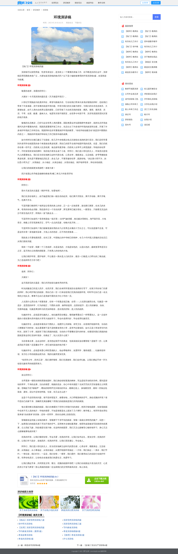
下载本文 (78, 23)
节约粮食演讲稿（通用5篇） (30, 531)
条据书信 (89, 3)
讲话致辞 (66, 3)
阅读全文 (69, 23)
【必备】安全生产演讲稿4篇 (95, 545)
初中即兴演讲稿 (25, 524)
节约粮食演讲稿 (70, 527)
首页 (28, 10)
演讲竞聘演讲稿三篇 (72, 524)
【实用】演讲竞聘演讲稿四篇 (31, 527)
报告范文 (78, 3)
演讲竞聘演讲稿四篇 (72, 520)
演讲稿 (45, 10)
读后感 (147, 125)
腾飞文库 (86, 551)
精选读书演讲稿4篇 (32, 545)
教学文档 (101, 3)
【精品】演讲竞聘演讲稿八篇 (31, 520)
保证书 (128, 114)
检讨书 (147, 114)
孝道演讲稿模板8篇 (71, 531)
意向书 (128, 125)
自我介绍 (148, 120)
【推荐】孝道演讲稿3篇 (73, 535)
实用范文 (55, 3)
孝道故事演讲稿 (25, 535)
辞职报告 (129, 120)
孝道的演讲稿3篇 (25, 539)
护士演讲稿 (68, 539)
